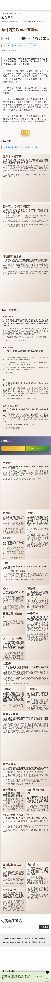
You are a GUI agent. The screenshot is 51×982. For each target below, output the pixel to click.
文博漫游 (40, 22)
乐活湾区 (13, 939)
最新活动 (42, 942)
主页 (2, 13)
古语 (35, 45)
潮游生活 (20, 939)
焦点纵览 (6, 942)
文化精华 (10, 13)
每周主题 (27, 942)
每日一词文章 (8, 309)
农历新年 (7, 45)
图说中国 (14, 22)
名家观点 (13, 942)
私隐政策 (20, 977)
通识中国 (27, 939)
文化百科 (22, 22)
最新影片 (35, 942)
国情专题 (20, 942)
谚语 (28, 45)
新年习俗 (18, 45)
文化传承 (5, 22)
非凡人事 (35, 939)
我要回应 (25, 132)
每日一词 (18, 13)
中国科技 (6, 939)
